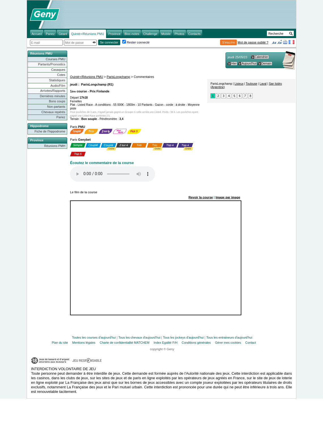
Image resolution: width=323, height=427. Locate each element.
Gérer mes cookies (228, 342)
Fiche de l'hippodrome (50, 131)
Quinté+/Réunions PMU (86, 76)
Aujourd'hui (249, 63)
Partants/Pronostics (51, 64)
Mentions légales (84, 342)
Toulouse (251, 83)
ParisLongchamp (118, 76)
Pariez (60, 117)
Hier (234, 63)
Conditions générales (196, 342)
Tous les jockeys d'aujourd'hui (183, 337)
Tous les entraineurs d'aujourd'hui (229, 337)
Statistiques (57, 80)
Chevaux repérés (53, 112)
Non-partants (56, 106)
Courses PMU (55, 59)
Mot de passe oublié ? (253, 42)
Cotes (61, 74)
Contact (250, 342)
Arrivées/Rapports (52, 90)
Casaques (58, 69)
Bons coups (57, 101)
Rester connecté (138, 42)
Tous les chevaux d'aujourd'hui (139, 337)
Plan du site (60, 342)
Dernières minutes (52, 96)
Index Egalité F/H (166, 342)
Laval (263, 83)
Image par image (228, 197)
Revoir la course (201, 197)
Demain (266, 63)
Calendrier (261, 57)
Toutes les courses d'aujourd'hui (94, 337)
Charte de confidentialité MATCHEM (124, 342)
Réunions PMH (54, 146)
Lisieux (239, 83)
